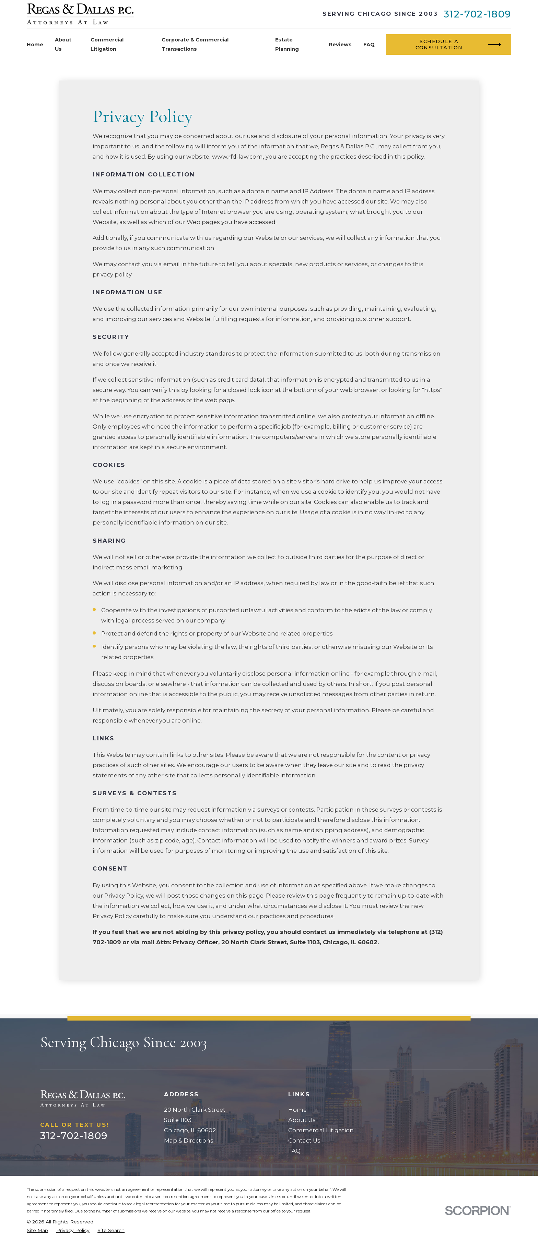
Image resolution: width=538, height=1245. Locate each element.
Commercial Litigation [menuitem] (107, 44)
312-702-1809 (477, 14)
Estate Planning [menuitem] (287, 44)
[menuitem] (37, 1230)
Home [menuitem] (35, 44)
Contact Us (304, 1140)
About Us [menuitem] (63, 44)
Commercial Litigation (321, 1130)
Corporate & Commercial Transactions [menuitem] (195, 44)
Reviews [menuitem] (340, 44)
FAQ (294, 1150)
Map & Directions (188, 1140)
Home (297, 1109)
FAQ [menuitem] (369, 44)
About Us (302, 1120)
